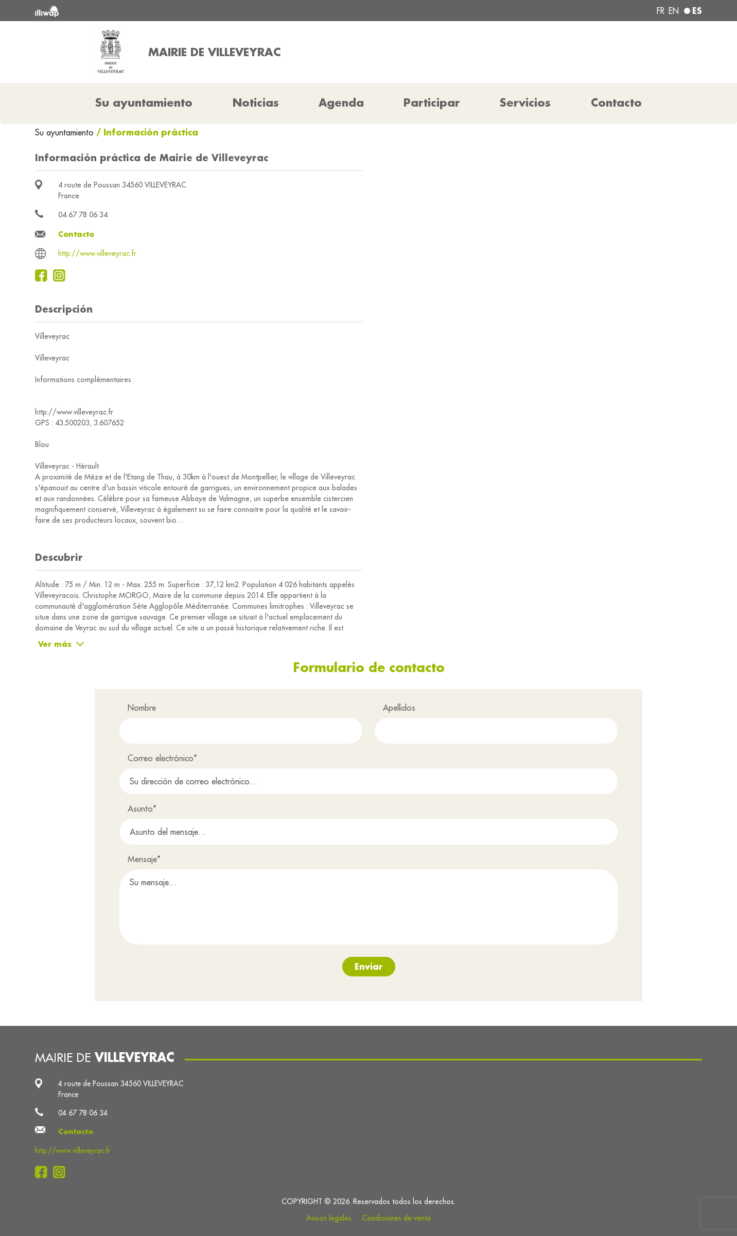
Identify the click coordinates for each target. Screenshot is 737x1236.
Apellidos (399, 707)
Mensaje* (144, 859)
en (674, 11)
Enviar (369, 966)
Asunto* (142, 808)
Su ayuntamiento (65, 132)
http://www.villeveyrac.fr (97, 253)
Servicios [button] (525, 102)
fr (660, 11)
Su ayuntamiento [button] (143, 102)
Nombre (142, 707)
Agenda (341, 102)
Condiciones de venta (396, 1218)
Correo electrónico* (162, 758)
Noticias (256, 102)
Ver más (55, 644)
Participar (431, 102)
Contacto (616, 102)
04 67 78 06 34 (83, 214)
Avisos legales (329, 1218)
